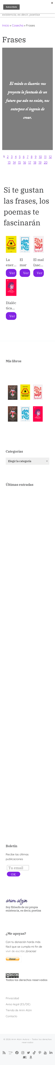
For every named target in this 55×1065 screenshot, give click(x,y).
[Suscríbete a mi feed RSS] (4, 1052)
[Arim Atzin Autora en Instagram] (22, 1052)
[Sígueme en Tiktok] (34, 1052)
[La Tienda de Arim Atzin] (10, 1052)
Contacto (11, 1016)
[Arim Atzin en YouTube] (45, 1052)
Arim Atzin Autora (20, 1039)
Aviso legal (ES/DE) (18, 1004)
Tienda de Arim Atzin (19, 1010)
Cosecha (17, 25)
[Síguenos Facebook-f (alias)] (17, 1052)
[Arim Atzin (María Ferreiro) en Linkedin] (50, 1052)
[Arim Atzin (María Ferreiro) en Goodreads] (25, 1057)
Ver (12, 273)
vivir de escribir (15, 951)
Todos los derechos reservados (26, 980)
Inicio (5, 25)
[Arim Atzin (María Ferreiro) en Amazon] (30, 1057)
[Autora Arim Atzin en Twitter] (28, 1052)
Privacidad (12, 998)
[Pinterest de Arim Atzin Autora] (40, 1052)
